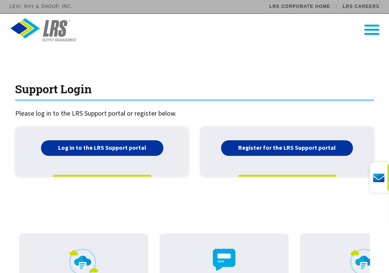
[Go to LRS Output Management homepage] (199, 30)
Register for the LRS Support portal (287, 148)
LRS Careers (361, 6)
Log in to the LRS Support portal (102, 148)
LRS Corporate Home (299, 6)
